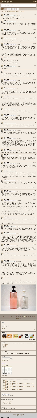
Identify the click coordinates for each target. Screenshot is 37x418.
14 (24, 316)
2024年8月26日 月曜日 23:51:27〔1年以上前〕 (10, 130)
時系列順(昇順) (10, 395)
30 (23, 317)
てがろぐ (5, 417)
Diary (6, 1)
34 (31, 317)
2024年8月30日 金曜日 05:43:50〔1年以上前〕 (10, 163)
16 (28, 316)
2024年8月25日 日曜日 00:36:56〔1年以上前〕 (10, 115)
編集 (35, 14)
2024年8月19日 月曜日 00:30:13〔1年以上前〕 (10, 44)
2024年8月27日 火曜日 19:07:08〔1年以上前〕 (10, 138)
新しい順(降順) (4, 395)
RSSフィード (3, 411)
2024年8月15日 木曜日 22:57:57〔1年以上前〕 (10, 15)
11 (18, 316)
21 (5, 317)
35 (33, 317)
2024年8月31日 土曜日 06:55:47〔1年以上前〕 (10, 191)
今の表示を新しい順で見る (7, 403)
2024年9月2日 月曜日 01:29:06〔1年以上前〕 (10, 200)
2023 (4, 388)
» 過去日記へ (3, 328)
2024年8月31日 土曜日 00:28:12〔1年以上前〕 (10, 180)
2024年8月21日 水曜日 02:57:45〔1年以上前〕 (10, 80)
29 (21, 317)
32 (27, 317)
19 (34, 316)
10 (16, 316)
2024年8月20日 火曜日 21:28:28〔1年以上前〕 (10, 66)
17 (30, 316)
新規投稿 (7, 411)
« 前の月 (3, 375)
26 (15, 317)
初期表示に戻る (18, 318)
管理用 (35, 1)
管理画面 (22, 414)
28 (19, 317)
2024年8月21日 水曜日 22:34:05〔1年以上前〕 (10, 88)
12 (20, 316)
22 (7, 317)
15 (26, 316)
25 (13, 317)
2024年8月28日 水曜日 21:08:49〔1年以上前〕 (10, 150)
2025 (4, 382)
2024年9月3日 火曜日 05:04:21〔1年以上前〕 (10, 226)
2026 (4, 380)
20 (3, 317)
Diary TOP (15, 414)
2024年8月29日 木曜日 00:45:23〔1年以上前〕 (10, 155)
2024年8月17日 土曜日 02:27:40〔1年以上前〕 (10, 30)
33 (29, 317)
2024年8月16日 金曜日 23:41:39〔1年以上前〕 (10, 21)
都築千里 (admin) (6, 14)
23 (9, 317)
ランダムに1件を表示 (6, 402)
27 (17, 317)
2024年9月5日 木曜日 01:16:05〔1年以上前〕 (10, 245)
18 (32, 316)
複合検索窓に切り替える (5, 360)
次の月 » (6, 375)
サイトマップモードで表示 (7, 401)
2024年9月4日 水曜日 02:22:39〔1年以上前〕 (10, 233)
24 (11, 317)
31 (25, 317)
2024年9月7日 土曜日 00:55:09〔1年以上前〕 (10, 261)
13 (22, 316)
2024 (4, 385)
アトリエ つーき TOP (18, 415)
